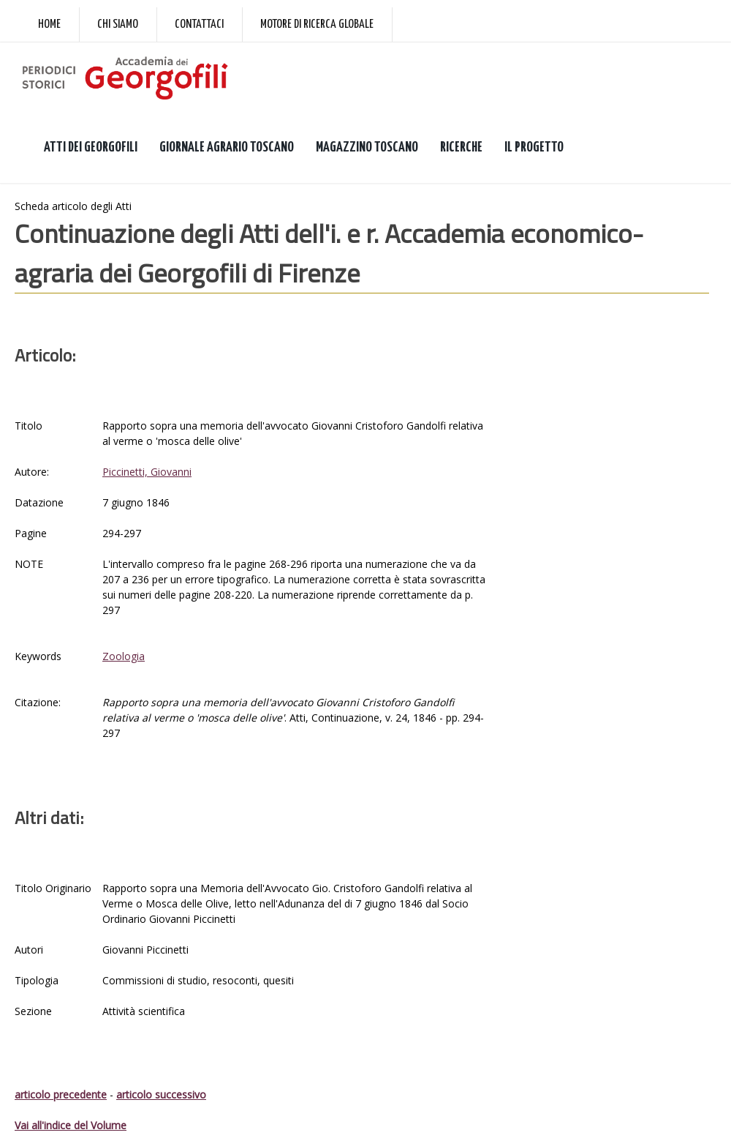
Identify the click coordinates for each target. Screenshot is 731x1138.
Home (49, 24)
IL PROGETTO (534, 147)
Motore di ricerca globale (317, 24)
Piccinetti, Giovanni (147, 472)
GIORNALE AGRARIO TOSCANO (226, 147)
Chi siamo (117, 24)
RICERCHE (461, 147)
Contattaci (199, 24)
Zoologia (123, 656)
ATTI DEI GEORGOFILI (90, 147)
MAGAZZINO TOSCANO (367, 147)
